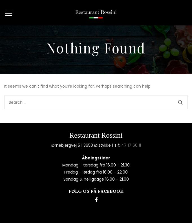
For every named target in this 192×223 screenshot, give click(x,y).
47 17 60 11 (131, 145)
